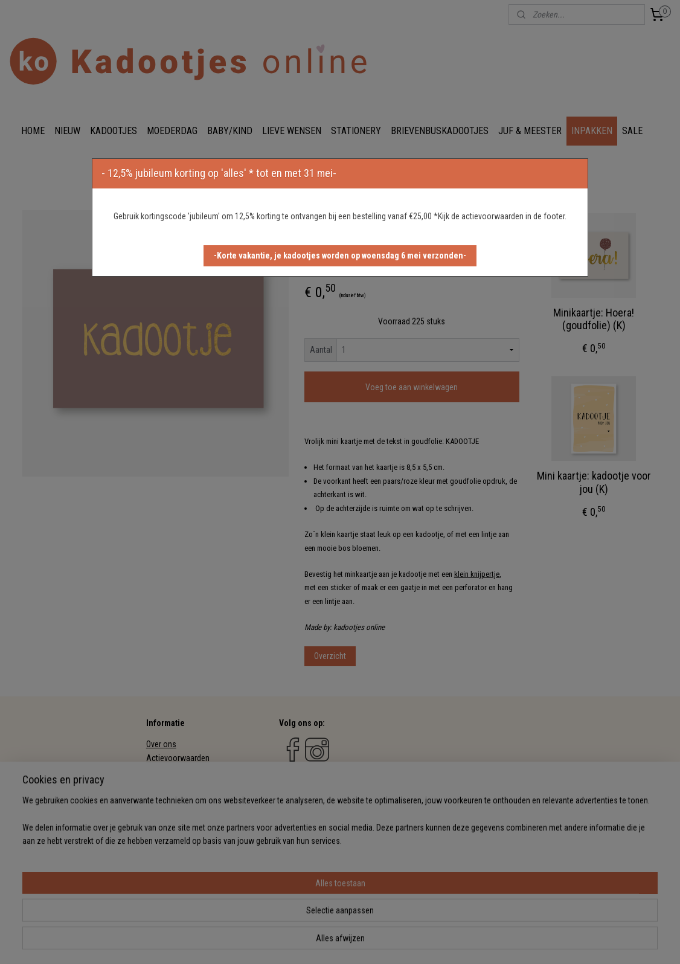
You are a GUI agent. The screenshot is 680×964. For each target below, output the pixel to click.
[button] (340, 255)
